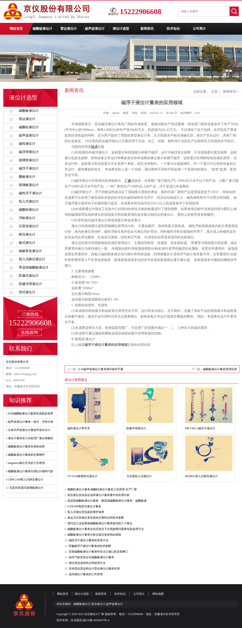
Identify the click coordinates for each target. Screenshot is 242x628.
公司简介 (199, 28)
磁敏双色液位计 (30, 251)
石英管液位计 (29, 226)
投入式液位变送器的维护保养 (85, 512)
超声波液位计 (95, 28)
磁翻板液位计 (42, 28)
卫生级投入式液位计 (139, 476)
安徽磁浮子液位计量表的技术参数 (90, 546)
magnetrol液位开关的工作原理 (26, 463)
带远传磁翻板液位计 (34, 267)
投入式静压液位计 (32, 259)
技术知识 (173, 28)
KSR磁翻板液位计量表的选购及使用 (30, 413)
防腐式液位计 (29, 275)
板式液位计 (27, 242)
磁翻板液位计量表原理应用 (220, 369)
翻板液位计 (27, 176)
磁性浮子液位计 (30, 193)
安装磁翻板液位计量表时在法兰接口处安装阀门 (98, 551)
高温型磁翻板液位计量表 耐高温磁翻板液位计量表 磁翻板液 (107, 500)
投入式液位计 (29, 201)
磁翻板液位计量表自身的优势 (26, 446)
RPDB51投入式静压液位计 (201, 476)
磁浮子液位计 (29, 168)
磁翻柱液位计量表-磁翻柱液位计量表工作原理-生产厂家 (102, 489)
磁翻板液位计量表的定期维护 (26, 454)
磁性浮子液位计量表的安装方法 (88, 540)
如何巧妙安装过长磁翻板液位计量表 (91, 557)
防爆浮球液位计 (30, 284)
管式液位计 (27, 292)
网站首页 (16, 28)
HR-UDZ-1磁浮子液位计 (200, 428)
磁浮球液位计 (29, 152)
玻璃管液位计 (29, 160)
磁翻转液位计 (29, 209)
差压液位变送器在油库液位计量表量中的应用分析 (98, 495)
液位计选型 (121, 28)
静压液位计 (27, 234)
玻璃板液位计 (29, 185)
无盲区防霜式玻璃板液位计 (26, 487)
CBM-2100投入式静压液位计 (26, 479)
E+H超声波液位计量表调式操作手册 (100, 369)
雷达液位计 (68, 28)
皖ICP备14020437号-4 (96, 620)
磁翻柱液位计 (29, 127)
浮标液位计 (27, 218)
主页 (214, 91)
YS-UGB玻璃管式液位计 (82, 476)
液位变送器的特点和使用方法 (87, 563)
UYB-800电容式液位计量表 (84, 506)
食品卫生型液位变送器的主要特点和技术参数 (95, 517)
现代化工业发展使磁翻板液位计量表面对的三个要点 (99, 523)
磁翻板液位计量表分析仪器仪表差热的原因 (94, 534)
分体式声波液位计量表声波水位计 (29, 430)
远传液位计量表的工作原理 (86, 574)
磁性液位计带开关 (78, 428)
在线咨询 (29, 332)
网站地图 (158, 593)
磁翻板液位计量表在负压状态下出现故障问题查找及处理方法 (105, 529)
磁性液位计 (27, 143)
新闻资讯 (147, 28)
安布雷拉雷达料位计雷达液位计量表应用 (94, 568)
